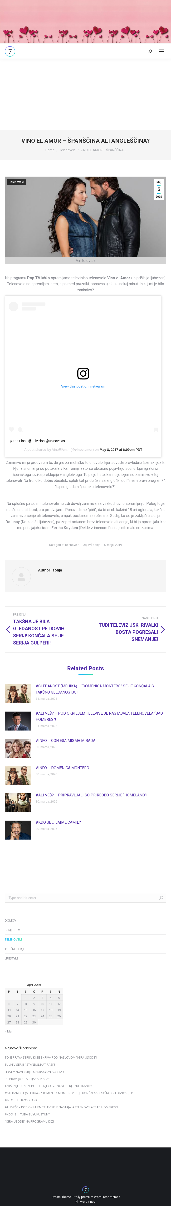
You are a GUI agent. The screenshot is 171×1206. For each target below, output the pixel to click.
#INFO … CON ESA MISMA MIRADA (65, 740)
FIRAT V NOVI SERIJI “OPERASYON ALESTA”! (34, 1071)
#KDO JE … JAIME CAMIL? (58, 822)
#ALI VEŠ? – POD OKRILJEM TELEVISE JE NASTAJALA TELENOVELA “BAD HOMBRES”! (99, 716)
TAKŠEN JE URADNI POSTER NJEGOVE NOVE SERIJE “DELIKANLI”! (48, 1086)
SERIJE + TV (12, 930)
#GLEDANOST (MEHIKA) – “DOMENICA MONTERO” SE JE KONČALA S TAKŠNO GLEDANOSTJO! (95, 689)
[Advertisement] (85, 94)
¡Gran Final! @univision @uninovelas (37, 441)
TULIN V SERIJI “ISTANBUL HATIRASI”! (30, 1064)
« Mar (9, 1031)
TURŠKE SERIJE (15, 949)
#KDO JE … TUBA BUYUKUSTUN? (27, 1114)
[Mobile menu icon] (161, 51)
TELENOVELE (13, 939)
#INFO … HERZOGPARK (21, 1100)
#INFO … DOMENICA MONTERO (62, 768)
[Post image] (18, 693)
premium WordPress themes (100, 1197)
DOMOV (10, 920)
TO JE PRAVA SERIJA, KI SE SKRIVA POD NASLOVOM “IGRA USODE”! (51, 1057)
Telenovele (16, 182)
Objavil (91, 545)
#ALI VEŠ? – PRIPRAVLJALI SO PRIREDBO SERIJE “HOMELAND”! (91, 795)
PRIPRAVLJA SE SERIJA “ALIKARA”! (27, 1079)
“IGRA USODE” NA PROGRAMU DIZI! (29, 1121)
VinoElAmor (61, 450)
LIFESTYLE (11, 958)
